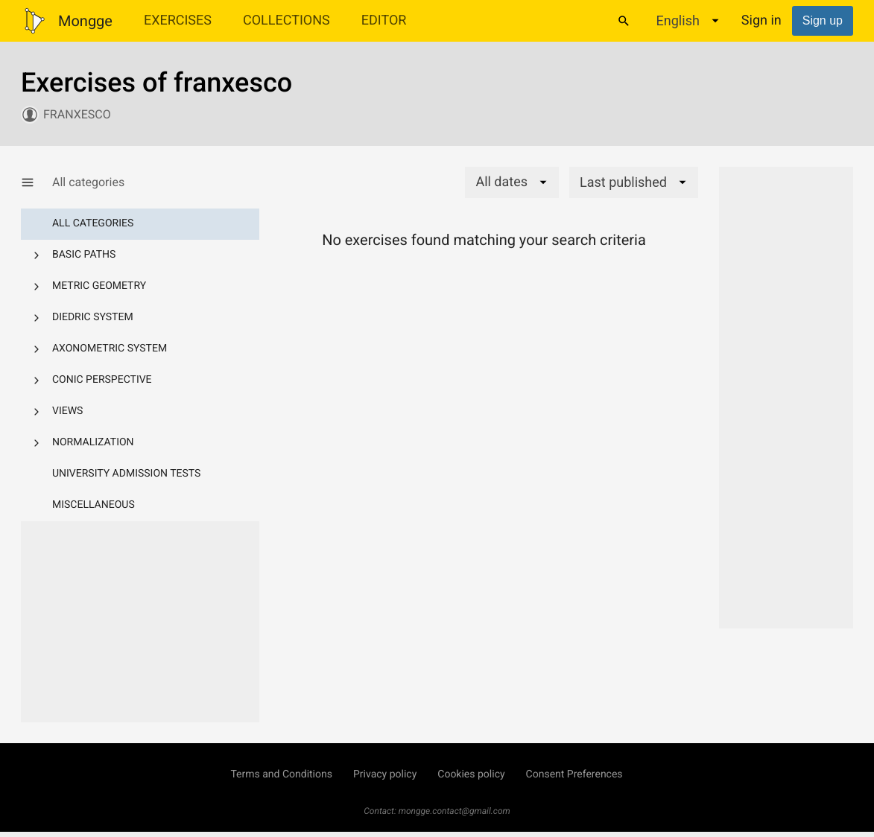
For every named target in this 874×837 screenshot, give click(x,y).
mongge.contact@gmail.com (454, 811)
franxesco (77, 114)
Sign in (761, 20)
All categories (92, 223)
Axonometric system (109, 348)
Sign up (822, 20)
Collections (286, 20)
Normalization (93, 442)
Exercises (178, 20)
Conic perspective (102, 380)
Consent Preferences (574, 774)
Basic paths (83, 255)
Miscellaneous (93, 505)
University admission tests (126, 474)
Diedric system (92, 317)
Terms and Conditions (281, 774)
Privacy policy (385, 774)
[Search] (623, 21)
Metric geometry (99, 286)
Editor (384, 20)
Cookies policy (470, 774)
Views (67, 411)
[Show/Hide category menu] (36, 182)
